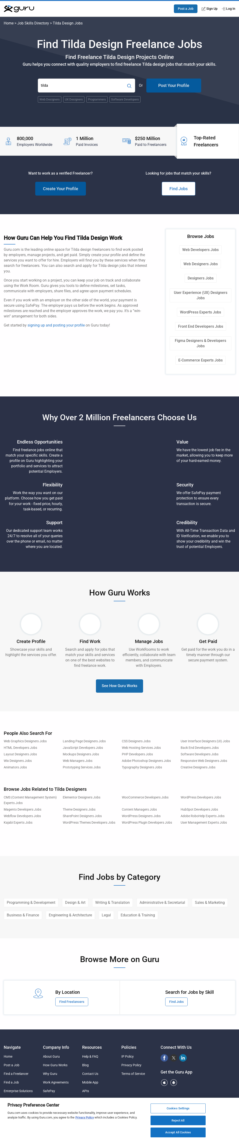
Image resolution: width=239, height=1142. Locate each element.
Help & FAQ (90, 1056)
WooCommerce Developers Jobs (145, 797)
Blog (85, 1065)
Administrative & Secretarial (162, 902)
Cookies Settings (178, 1108)
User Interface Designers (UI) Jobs (205, 741)
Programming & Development (31, 902)
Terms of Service (133, 1074)
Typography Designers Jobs (142, 767)
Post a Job (185, 8)
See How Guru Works (119, 686)
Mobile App (90, 1082)
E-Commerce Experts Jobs (200, 360)
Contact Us (90, 1074)
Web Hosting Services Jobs (141, 748)
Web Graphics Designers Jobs (25, 741)
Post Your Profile (173, 85)
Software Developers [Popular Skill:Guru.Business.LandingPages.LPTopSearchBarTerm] (125, 99)
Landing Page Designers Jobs (84, 741)
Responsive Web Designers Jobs (204, 761)
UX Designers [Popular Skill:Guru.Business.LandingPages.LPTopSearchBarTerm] (74, 99)
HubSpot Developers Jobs (199, 810)
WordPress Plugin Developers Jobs (147, 823)
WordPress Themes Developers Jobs (89, 823)
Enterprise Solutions (18, 1091)
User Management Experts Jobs (204, 823)
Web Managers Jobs (77, 761)
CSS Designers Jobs (136, 741)
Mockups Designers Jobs (81, 754)
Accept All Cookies (178, 1132)
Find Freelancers (71, 1002)
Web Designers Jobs (200, 264)
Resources (92, 1047)
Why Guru (50, 1074)
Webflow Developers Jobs (22, 816)
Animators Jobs (15, 767)
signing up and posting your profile (56, 325)
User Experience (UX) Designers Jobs (200, 295)
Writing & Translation (112, 902)
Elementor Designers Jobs (81, 797)
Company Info (56, 1047)
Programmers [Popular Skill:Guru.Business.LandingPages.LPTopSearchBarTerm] (97, 99)
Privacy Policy (131, 1065)
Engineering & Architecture (70, 915)
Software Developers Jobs (199, 754)
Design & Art (75, 902)
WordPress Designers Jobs (141, 816)
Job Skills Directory (33, 23)
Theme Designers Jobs (79, 810)
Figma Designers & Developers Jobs (200, 343)
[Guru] (19, 8)
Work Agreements (56, 1082)
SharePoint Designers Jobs (82, 816)
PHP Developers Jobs (137, 754)
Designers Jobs (201, 278)
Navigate (12, 1047)
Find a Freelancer (16, 1074)
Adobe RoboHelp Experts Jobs (203, 816)
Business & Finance (23, 915)
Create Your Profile (60, 188)
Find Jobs (178, 188)
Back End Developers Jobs (200, 748)
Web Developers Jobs (200, 250)
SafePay (49, 1091)
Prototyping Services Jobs (82, 767)
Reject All (178, 1120)
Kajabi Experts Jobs (18, 823)
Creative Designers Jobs (198, 767)
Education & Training (138, 915)
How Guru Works (55, 1065)
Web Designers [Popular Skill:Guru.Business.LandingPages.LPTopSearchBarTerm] (49, 99)
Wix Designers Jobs (18, 761)
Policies (128, 1047)
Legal (106, 915)
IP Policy (127, 1056)
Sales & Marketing (210, 902)
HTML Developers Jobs (20, 748)
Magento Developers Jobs (22, 810)
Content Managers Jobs (139, 810)
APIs (85, 1091)
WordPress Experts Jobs (200, 312)
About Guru (51, 1056)
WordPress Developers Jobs (201, 797)
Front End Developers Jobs (200, 326)
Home (9, 23)
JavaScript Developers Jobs (83, 748)
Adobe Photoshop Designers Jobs (146, 761)
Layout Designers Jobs (20, 754)
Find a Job (11, 1082)
